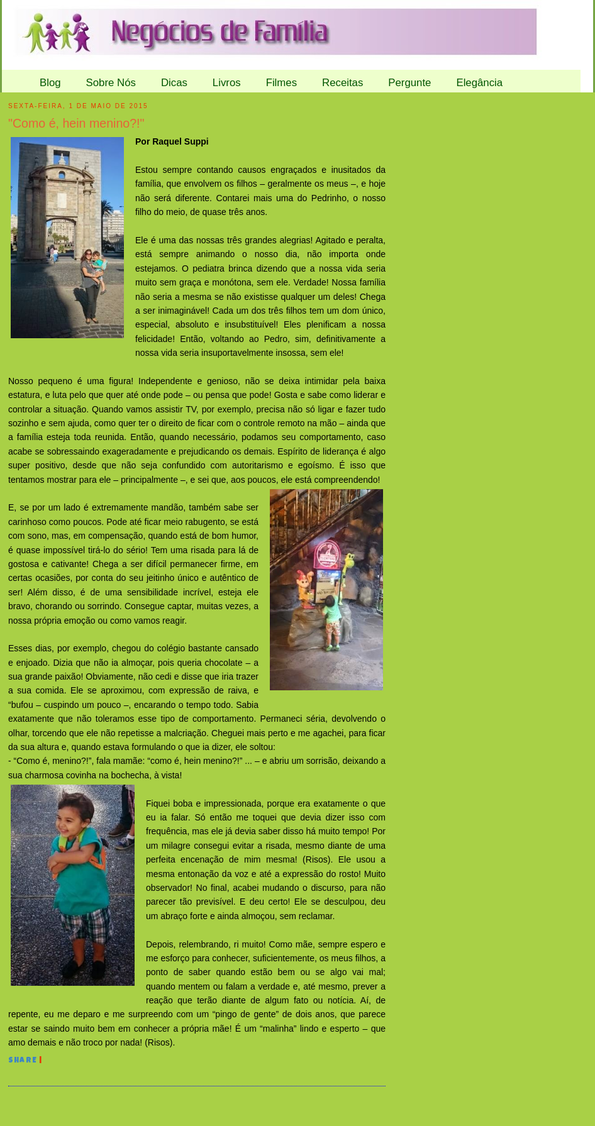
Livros (227, 83)
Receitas (342, 83)
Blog (50, 83)
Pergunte (409, 83)
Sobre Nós (111, 83)
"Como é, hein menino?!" (76, 123)
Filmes (281, 83)
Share (22, 1061)
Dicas (174, 83)
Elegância (479, 83)
